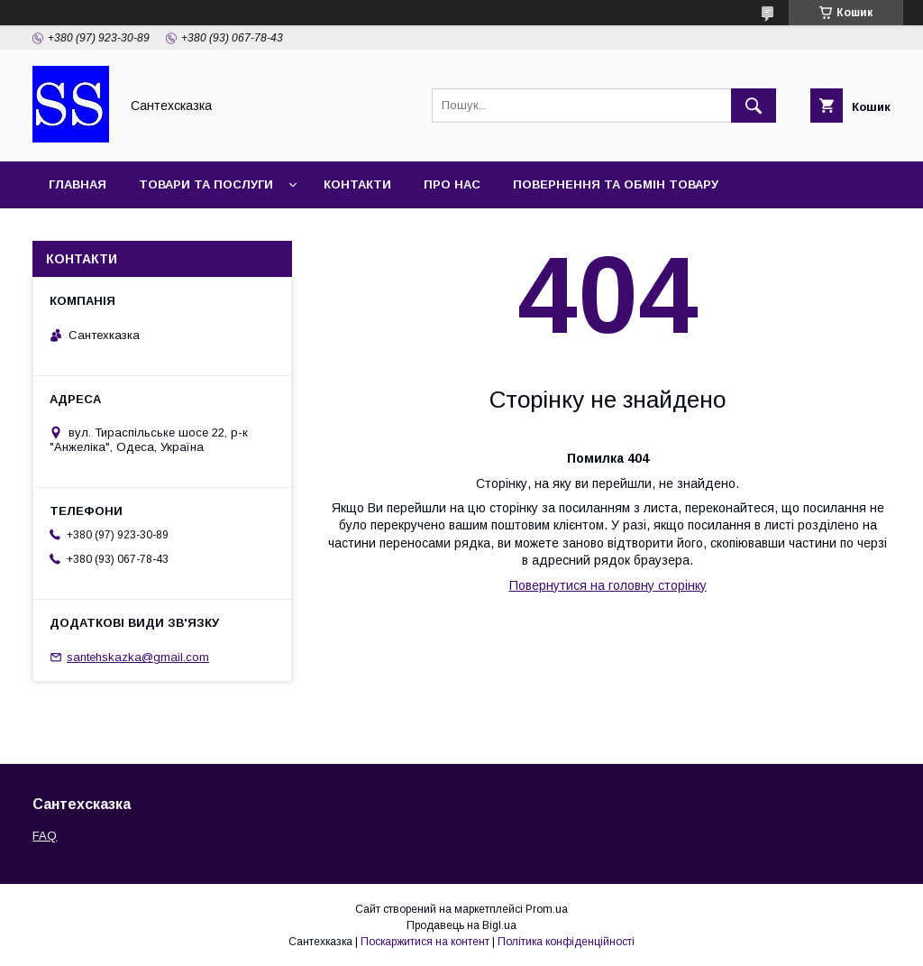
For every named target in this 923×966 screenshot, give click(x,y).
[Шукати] (753, 105)
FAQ (44, 835)
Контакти (357, 184)
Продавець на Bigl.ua (461, 925)
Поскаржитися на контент (425, 941)
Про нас (452, 184)
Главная (77, 184)
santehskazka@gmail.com (138, 657)
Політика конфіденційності (566, 941)
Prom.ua (546, 909)
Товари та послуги (206, 184)
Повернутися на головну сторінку (608, 585)
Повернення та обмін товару (615, 184)
